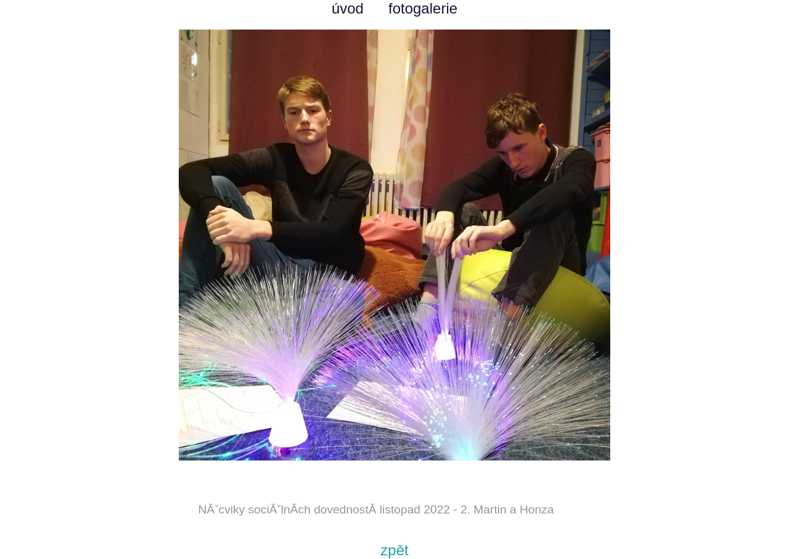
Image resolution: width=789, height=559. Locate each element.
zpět (394, 550)
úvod (348, 8)
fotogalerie (422, 8)
